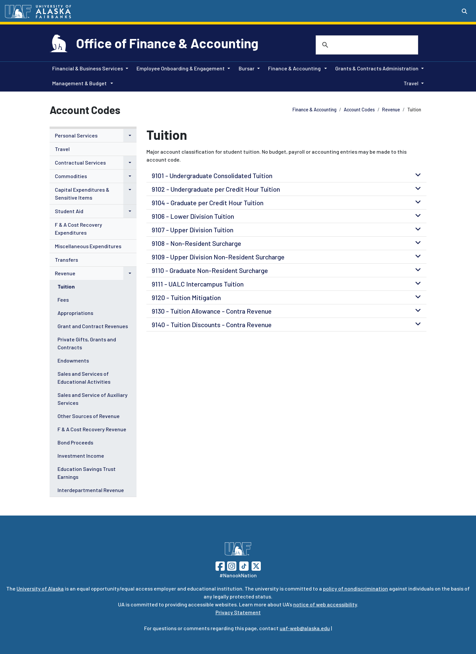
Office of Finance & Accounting (167, 43)
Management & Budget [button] (80, 83)
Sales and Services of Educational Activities (84, 377)
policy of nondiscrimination (355, 588)
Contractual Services (80, 162)
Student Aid (69, 211)
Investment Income (81, 455)
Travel (62, 149)
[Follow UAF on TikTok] (244, 565)
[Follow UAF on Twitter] (256, 565)
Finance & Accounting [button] (295, 68)
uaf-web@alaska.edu (305, 628)
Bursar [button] (247, 68)
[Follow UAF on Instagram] (231, 565)
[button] (130, 135)
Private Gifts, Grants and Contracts (87, 343)
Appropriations (75, 313)
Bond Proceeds (75, 442)
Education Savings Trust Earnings (87, 473)
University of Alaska (40, 588)
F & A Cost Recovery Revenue (92, 429)
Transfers (66, 259)
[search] (358, 45)
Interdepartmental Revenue (91, 490)
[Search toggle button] (464, 11)
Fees (63, 299)
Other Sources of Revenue (89, 416)
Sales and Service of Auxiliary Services (93, 399)
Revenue (391, 109)
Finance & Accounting (315, 109)
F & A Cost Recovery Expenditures (78, 228)
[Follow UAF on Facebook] (220, 565)
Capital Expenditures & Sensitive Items (82, 193)
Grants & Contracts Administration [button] (376, 68)
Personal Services (76, 135)
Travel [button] (411, 83)
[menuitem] (93, 135)
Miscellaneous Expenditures (88, 246)
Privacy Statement (238, 612)
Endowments (73, 360)
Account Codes (359, 109)
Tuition (66, 286)
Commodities (71, 176)
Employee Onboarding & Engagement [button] (181, 68)
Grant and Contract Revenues (93, 326)
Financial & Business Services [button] (87, 68)
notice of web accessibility (325, 604)
